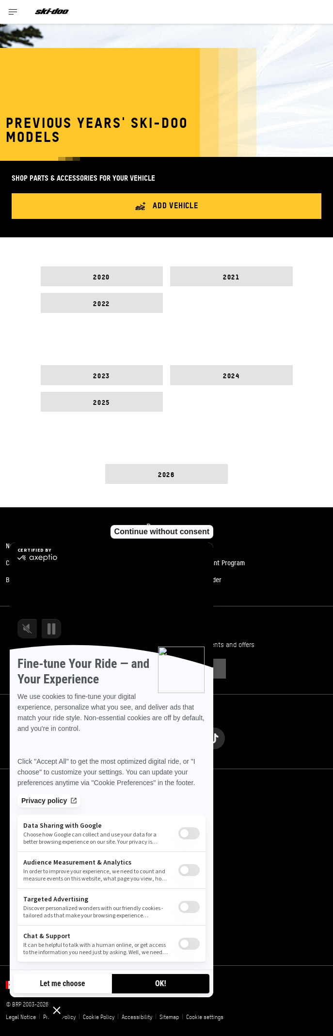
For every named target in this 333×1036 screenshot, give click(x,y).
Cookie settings (204, 1017)
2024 (231, 375)
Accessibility (137, 1017)
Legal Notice (21, 1017)
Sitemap (169, 1017)
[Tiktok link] (214, 736)
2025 (101, 401)
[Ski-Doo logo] (52, 12)
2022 (101, 303)
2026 (166, 474)
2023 (101, 375)
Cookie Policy (98, 1017)
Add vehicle (166, 206)
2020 (101, 276)
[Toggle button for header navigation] (13, 12)
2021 (231, 276)
